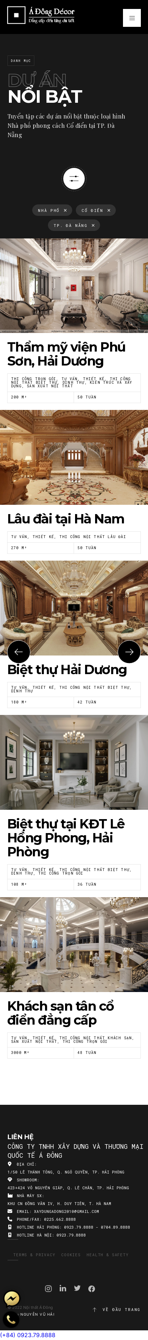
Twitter (77, 1288)
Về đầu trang (116, 1309)
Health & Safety (107, 1254)
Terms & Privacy (34, 1254)
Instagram (48, 1288)
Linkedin (63, 1288)
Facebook (91, 1289)
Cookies (71, 1254)
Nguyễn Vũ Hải (37, 1314)
